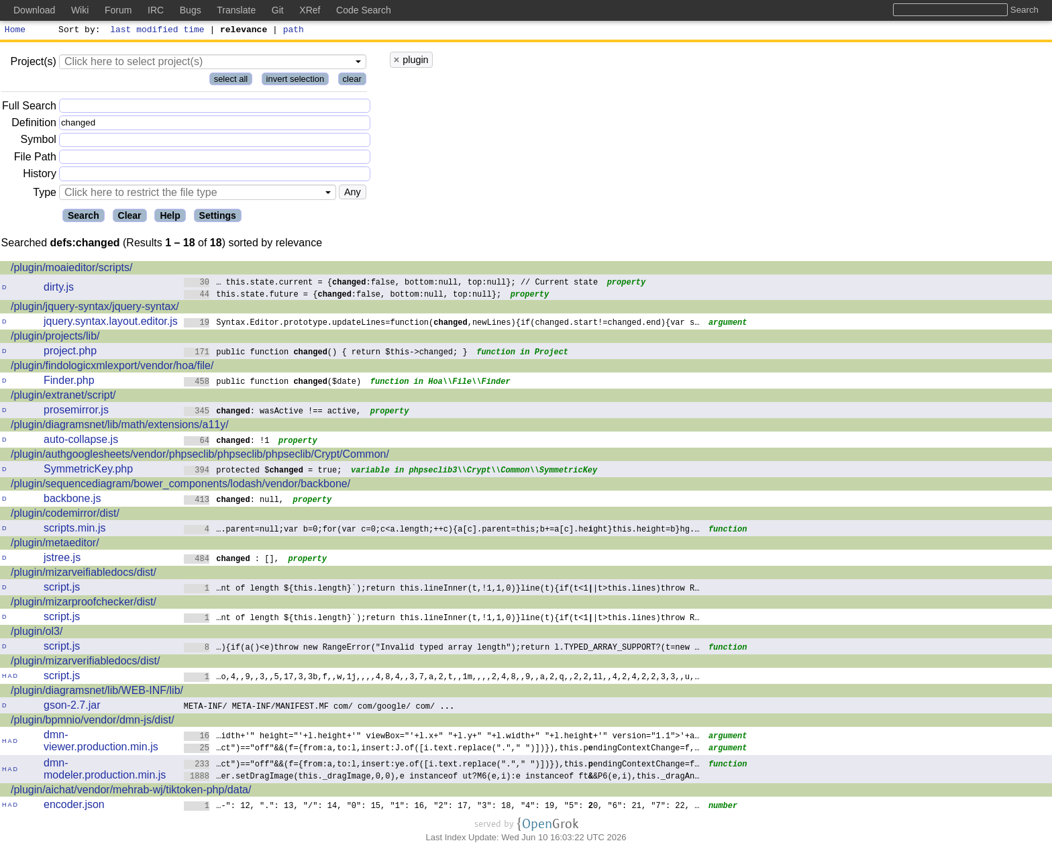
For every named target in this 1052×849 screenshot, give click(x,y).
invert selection (295, 81)
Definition (33, 124)
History (39, 175)
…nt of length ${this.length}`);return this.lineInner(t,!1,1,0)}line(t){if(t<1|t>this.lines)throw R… (442, 589)
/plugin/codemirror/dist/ (65, 515)
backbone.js (72, 500)
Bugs (190, 10)
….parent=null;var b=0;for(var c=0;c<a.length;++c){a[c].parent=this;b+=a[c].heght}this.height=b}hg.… (442, 530)
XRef (309, 10)
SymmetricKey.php (88, 471)
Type (44, 194)
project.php (70, 352)
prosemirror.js (76, 411)
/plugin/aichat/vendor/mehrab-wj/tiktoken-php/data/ (131, 791)
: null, (234, 501)
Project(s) (33, 63)
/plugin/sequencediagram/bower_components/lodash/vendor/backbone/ (180, 485)
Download (34, 10)
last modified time (158, 31)
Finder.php (69, 382)
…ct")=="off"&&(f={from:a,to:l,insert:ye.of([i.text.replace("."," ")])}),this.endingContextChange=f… (442, 765)
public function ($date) (273, 383)
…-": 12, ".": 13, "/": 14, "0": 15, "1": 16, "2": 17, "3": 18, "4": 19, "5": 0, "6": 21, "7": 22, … (442, 807)
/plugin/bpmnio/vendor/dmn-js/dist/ (92, 722)
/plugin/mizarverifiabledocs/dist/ (85, 662)
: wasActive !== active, (273, 412)
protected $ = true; (263, 471)
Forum (118, 10)
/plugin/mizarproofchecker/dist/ (83, 603)
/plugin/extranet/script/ (63, 397)
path (293, 31)
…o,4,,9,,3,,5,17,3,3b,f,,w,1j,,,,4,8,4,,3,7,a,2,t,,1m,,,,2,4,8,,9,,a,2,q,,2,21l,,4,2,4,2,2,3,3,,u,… (442, 678)
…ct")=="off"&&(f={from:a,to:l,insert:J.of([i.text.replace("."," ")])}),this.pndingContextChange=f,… (442, 749)
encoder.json (74, 806)
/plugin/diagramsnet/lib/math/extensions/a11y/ (120, 426)
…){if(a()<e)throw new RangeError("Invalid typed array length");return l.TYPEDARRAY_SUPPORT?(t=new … (442, 648)
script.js (62, 589)
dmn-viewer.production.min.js (101, 742)
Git (278, 10)
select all (231, 81)
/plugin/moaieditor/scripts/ (71, 269)
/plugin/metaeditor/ (55, 544)
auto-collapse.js (81, 441)
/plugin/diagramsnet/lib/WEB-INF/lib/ (97, 692)
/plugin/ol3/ (36, 633)
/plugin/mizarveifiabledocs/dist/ (83, 574)
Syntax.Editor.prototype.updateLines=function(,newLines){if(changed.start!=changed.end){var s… (442, 324)
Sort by (77, 31)
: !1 (227, 442)
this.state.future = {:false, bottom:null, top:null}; (343, 295)
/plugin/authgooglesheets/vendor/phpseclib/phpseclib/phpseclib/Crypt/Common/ (200, 456)
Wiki (80, 10)
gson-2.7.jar (72, 707)
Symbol (38, 142)
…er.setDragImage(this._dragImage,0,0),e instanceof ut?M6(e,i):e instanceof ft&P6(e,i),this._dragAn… (442, 777)
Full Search (29, 107)
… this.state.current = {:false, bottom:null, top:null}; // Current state (391, 283)
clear (352, 81)
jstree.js (62, 559)
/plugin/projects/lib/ (55, 338)
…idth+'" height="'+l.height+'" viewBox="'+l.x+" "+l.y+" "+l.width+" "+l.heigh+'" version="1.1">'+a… (442, 737)
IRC (156, 10)
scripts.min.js (74, 530)
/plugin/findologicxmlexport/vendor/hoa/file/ (112, 367)
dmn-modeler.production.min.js (105, 771)
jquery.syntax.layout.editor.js (111, 323)
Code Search (363, 10)
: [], (232, 560)
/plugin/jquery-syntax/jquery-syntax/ (95, 308)
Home (15, 31)
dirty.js (59, 289)
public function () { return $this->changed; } (326, 353)
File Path (35, 158)
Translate (236, 10)
